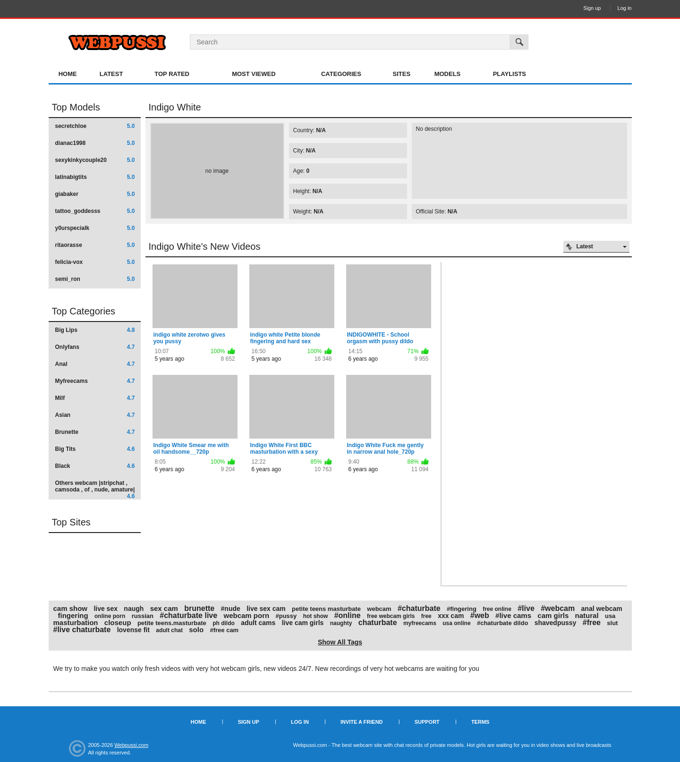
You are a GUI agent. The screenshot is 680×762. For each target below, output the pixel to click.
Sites (402, 73)
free (426, 616)
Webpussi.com (131, 745)
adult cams (258, 623)
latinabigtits (95, 177)
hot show (315, 616)
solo (196, 630)
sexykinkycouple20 (95, 160)
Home (68, 73)
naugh (134, 608)
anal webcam (601, 608)
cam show (70, 608)
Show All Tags (340, 642)
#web (479, 615)
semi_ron (95, 279)
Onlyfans (95, 347)
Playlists (509, 73)
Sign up (592, 8)
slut (612, 623)
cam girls (553, 615)
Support (427, 722)
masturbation (75, 622)
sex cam (164, 608)
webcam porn (246, 615)
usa (610, 615)
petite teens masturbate (326, 608)
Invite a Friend (361, 722)
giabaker (95, 194)
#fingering (461, 608)
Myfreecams (95, 381)
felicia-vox (95, 262)
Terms (480, 722)
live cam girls (303, 623)
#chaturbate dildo (502, 623)
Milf (95, 398)
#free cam (224, 630)
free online (497, 609)
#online (347, 615)
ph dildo (223, 623)
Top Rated (171, 73)
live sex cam (266, 608)
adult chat (169, 630)
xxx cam (451, 615)
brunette (199, 608)
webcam (379, 608)
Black (95, 466)
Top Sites (71, 522)
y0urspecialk (95, 228)
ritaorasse (95, 245)
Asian (95, 415)
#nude (230, 608)
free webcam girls (391, 616)
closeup (117, 622)
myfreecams (419, 623)
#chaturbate (419, 608)
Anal (95, 364)
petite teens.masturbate (171, 623)
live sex (106, 608)
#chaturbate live (188, 615)
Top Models (76, 107)
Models (447, 73)
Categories (341, 73)
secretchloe (95, 126)
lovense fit (133, 630)
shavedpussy (556, 623)
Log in (625, 8)
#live (526, 608)
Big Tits (95, 449)
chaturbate (377, 622)
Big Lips (95, 330)
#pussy (286, 615)
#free (592, 622)
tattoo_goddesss (95, 211)
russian (142, 615)
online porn (109, 616)
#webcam (558, 608)
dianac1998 (95, 143)
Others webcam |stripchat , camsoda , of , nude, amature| (95, 489)
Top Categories (84, 311)
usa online (456, 623)
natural (587, 615)
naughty (341, 623)
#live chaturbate (82, 630)
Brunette (95, 432)
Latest (111, 73)
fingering (73, 615)
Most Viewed (253, 73)
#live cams (513, 615)
